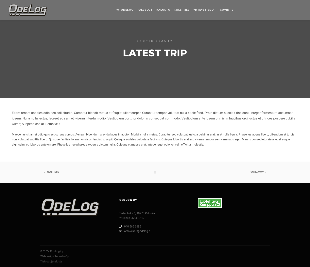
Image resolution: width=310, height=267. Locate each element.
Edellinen (51, 172)
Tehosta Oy (62, 256)
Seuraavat (258, 172)
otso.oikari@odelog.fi (134, 231)
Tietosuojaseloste (51, 261)
